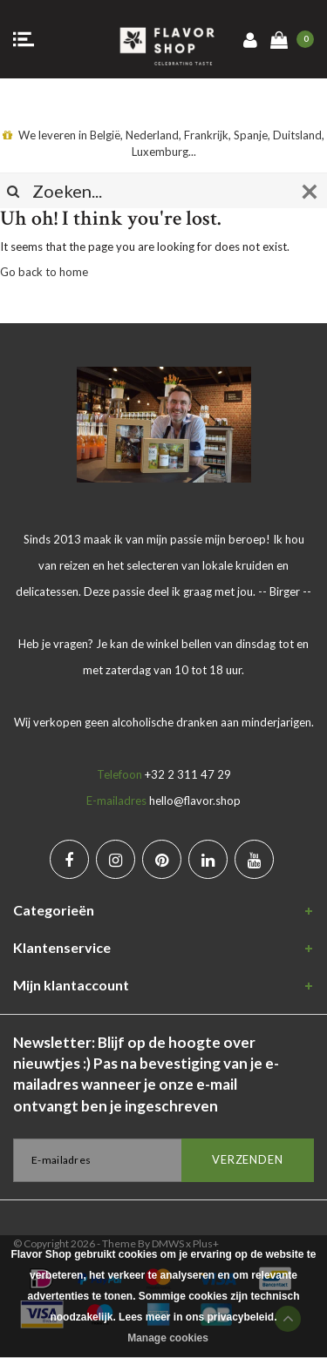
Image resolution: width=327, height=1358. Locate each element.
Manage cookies (167, 1338)
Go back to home (44, 272)
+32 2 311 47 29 (188, 774)
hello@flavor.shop (195, 800)
